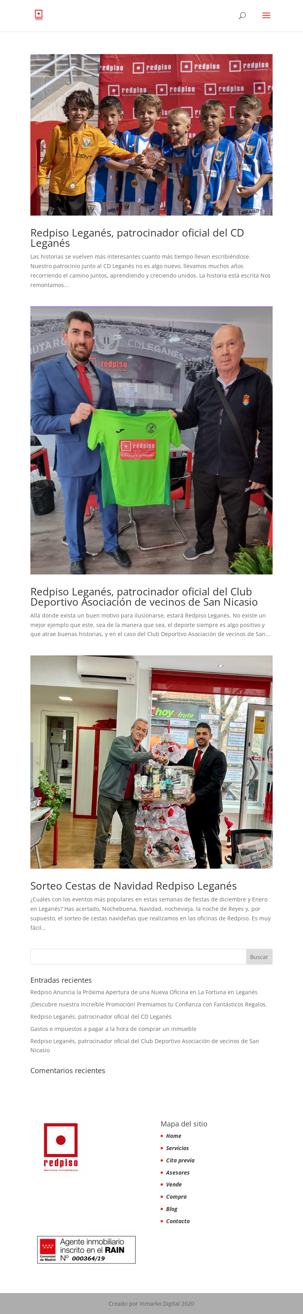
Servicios (177, 1148)
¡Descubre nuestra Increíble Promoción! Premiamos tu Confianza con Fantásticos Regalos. (148, 1004)
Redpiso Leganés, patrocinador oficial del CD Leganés (137, 237)
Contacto (178, 1221)
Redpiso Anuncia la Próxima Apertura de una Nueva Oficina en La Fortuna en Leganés (144, 992)
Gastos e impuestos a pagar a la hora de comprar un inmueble (113, 1028)
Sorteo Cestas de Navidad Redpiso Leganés (133, 886)
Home (173, 1135)
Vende (174, 1184)
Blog (172, 1209)
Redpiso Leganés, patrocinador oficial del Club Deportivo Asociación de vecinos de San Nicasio (144, 596)
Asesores (178, 1172)
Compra (176, 1196)
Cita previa (180, 1160)
